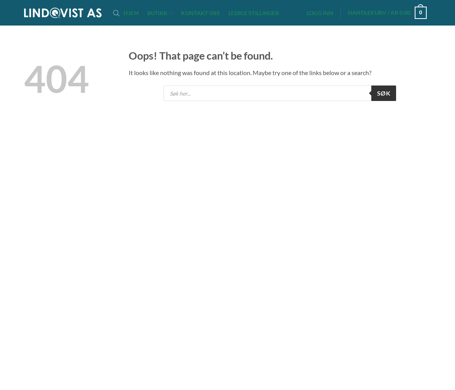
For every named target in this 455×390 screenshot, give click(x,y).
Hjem (131, 13)
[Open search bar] (116, 13)
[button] (320, 13)
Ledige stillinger (253, 13)
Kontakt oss (200, 13)
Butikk (160, 13)
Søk (383, 93)
